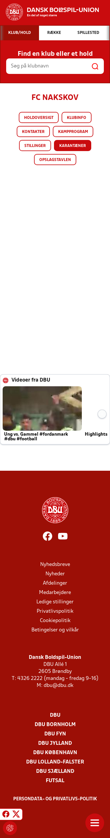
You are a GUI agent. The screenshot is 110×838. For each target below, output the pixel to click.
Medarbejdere (55, 592)
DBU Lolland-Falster (55, 762)
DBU (55, 715)
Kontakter (33, 132)
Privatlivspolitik (55, 611)
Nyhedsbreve (55, 564)
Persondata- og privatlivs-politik (55, 799)
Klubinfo (76, 118)
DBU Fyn (55, 734)
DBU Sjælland (55, 771)
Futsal (55, 780)
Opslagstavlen (55, 160)
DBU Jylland (55, 743)
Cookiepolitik (55, 620)
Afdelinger (55, 583)
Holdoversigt (38, 118)
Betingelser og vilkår (55, 630)
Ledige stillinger (55, 602)
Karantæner (72, 146)
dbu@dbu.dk (58, 685)
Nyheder (55, 574)
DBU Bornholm (55, 724)
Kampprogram (73, 132)
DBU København (55, 752)
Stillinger (35, 146)
